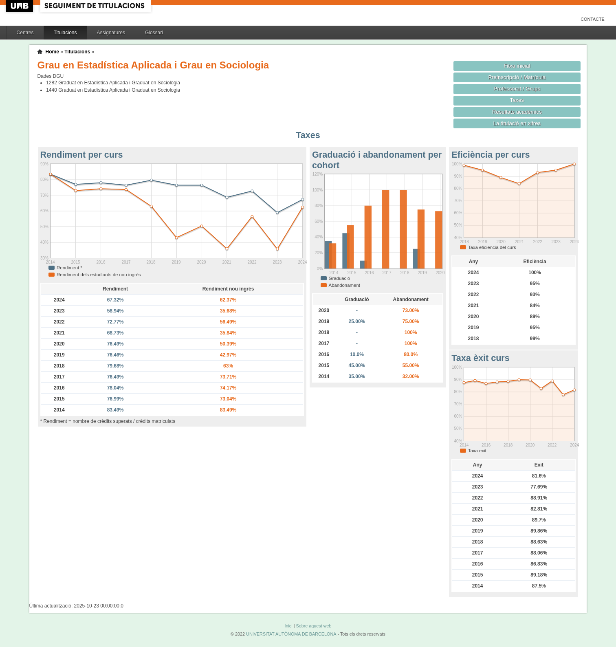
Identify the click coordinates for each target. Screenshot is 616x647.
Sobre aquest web (313, 625)
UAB (20, 6)
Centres (25, 32)
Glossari (154, 32)
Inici (288, 625)
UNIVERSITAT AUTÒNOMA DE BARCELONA (291, 634)
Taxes (517, 100)
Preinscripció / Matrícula (517, 77)
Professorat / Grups (517, 89)
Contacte (593, 19)
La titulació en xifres (517, 123)
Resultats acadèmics (517, 112)
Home (52, 52)
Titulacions (65, 32)
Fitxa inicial (517, 66)
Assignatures (111, 32)
